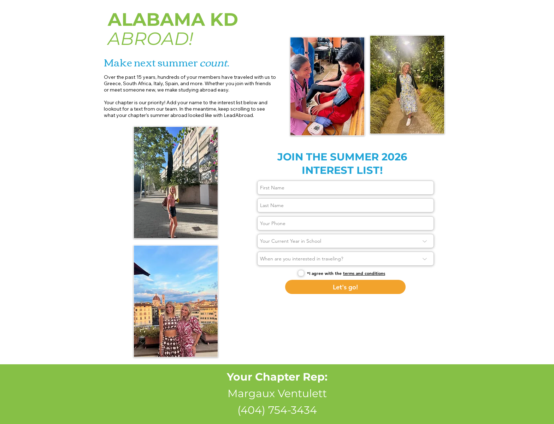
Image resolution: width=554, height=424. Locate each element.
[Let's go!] (345, 287)
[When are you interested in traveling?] (345, 259)
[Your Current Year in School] (345, 241)
